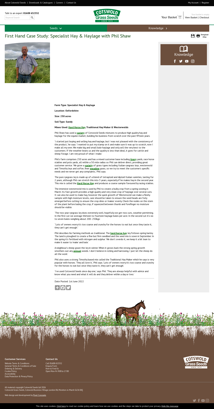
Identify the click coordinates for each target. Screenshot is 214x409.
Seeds (56, 28)
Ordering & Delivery (13, 370)
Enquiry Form (51, 367)
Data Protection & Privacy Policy (19, 377)
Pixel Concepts (39, 396)
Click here (61, 406)
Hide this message (169, 406)
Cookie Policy (11, 372)
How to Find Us (52, 370)
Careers (59, 2)
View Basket (191, 17)
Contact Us (71, 2)
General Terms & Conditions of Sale (20, 367)
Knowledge (158, 28)
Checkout (204, 17)
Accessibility (10, 375)
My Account (193, 2)
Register (205, 2)
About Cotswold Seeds (15, 2)
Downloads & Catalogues (41, 2)
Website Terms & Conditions (17, 364)
